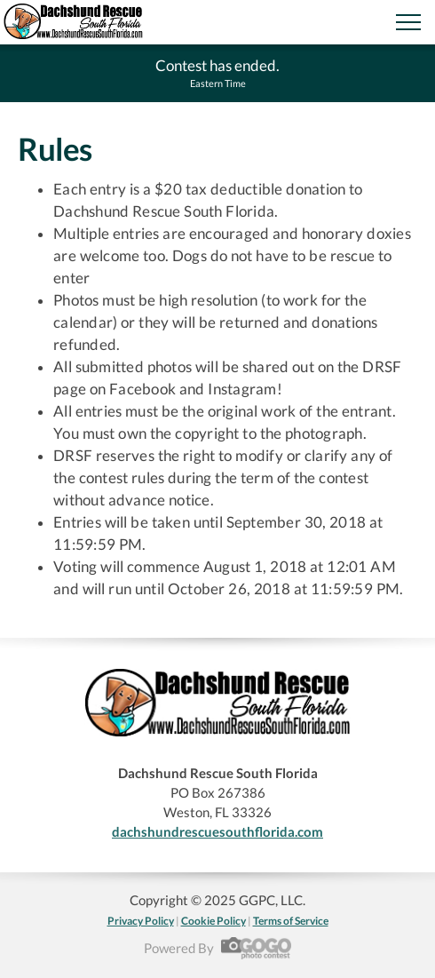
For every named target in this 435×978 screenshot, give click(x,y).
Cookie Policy (213, 920)
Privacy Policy (140, 920)
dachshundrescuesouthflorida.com (217, 831)
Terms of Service (290, 920)
